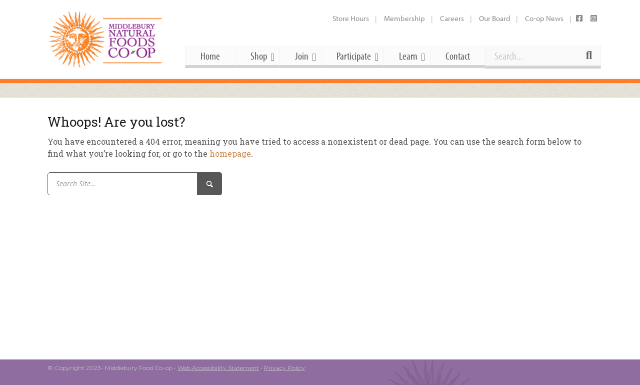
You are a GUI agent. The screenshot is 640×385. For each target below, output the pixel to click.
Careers (452, 18)
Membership (404, 18)
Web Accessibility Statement (218, 367)
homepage (230, 153)
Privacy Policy (284, 367)
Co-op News (544, 18)
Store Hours (350, 18)
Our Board (494, 18)
